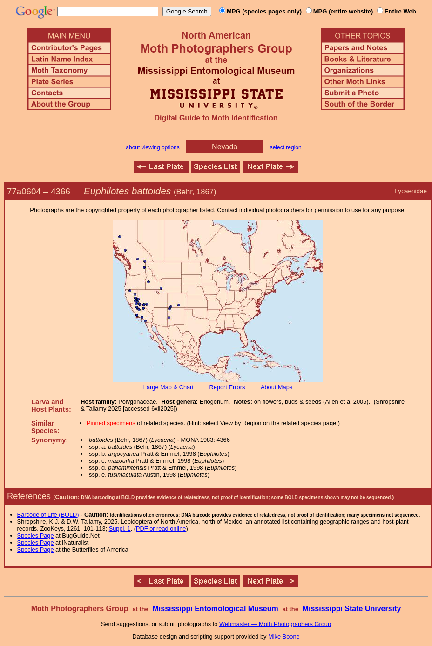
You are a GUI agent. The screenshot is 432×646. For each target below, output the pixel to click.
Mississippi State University (352, 609)
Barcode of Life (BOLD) (48, 514)
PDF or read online (161, 528)
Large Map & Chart (168, 387)
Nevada (224, 147)
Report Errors (227, 387)
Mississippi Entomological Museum (215, 609)
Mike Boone (284, 636)
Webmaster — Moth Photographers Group (275, 623)
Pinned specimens (111, 423)
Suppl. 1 (120, 528)
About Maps (276, 387)
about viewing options (152, 147)
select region (286, 147)
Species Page (35, 535)
